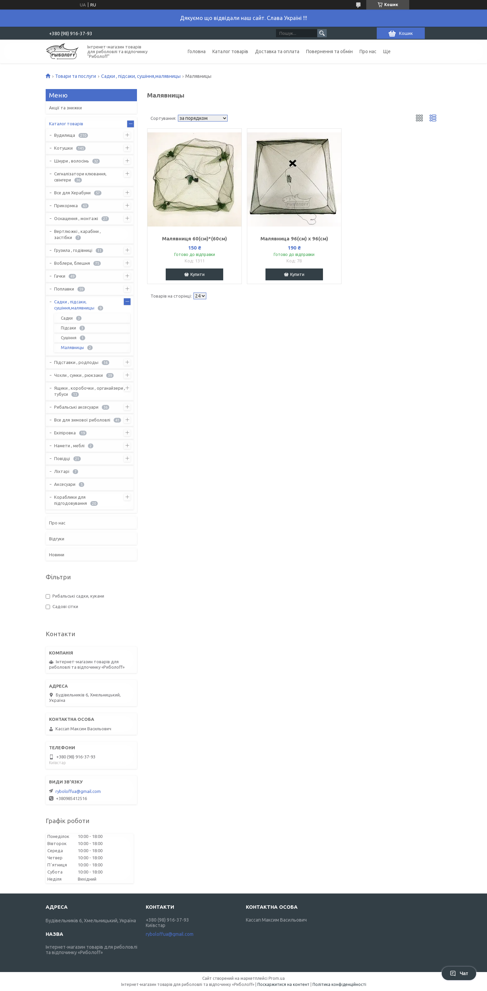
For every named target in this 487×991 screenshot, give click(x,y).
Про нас (368, 51)
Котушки (63, 148)
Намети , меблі (69, 445)
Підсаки (68, 328)
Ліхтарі (61, 471)
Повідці (62, 458)
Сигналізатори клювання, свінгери (80, 176)
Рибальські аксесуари (76, 407)
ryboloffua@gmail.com (78, 791)
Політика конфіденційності (339, 984)
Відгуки (56, 538)
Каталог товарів (230, 51)
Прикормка (66, 205)
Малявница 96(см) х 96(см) (294, 238)
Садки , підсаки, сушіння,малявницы (141, 76)
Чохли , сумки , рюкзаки (78, 375)
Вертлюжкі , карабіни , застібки (77, 234)
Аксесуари (64, 484)
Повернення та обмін (329, 51)
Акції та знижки (65, 107)
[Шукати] (322, 33)
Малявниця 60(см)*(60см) (194, 238)
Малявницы (72, 347)
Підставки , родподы (76, 362)
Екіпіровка (65, 432)
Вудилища (64, 135)
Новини (56, 554)
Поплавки (64, 288)
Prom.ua (277, 978)
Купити (197, 274)
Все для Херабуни (72, 192)
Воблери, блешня (72, 263)
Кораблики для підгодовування (70, 500)
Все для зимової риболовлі (82, 419)
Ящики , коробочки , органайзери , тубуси (89, 391)
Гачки (59, 276)
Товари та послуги (75, 76)
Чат (459, 973)
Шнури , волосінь (71, 160)
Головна (197, 51)
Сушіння (68, 338)
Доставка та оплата (277, 51)
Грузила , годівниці (73, 250)
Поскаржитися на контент (283, 984)
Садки (67, 318)
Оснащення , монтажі (76, 218)
